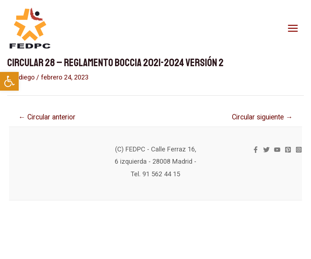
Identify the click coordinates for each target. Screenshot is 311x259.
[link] (9, 81)
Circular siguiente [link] (262, 117)
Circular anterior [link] (46, 117)
